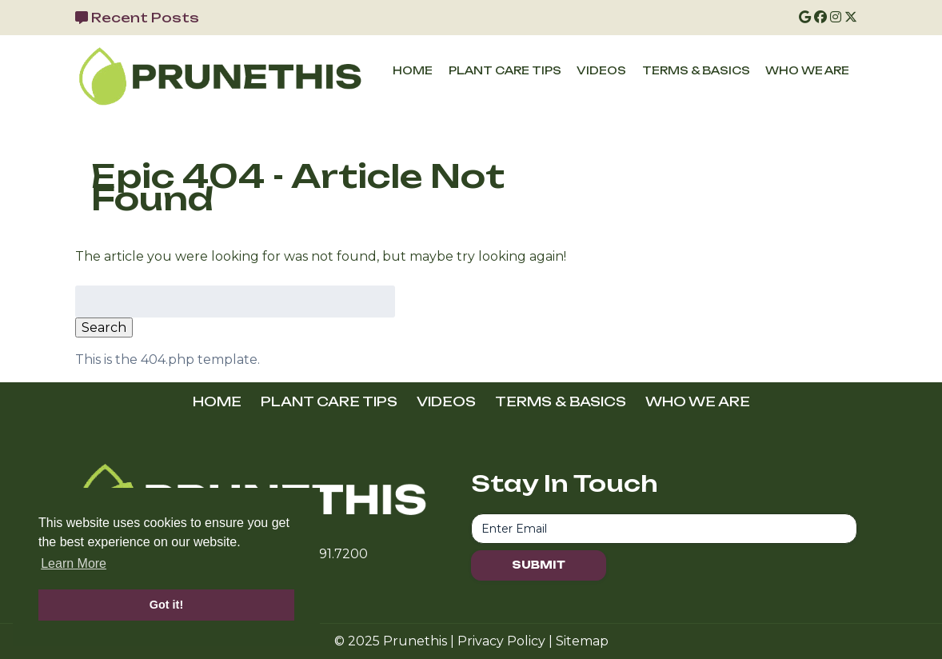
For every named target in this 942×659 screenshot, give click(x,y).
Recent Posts (145, 18)
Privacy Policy (501, 641)
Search (104, 327)
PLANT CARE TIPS (505, 70)
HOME (413, 70)
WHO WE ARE (807, 70)
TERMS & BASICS (696, 70)
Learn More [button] (73, 563)
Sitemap (582, 641)
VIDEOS (601, 70)
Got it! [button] (166, 604)
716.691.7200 (328, 553)
